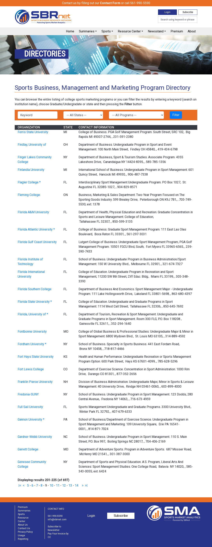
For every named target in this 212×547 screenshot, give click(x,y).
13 (70, 485)
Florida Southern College (34, 289)
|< (19, 485)
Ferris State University (33, 132)
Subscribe (188, 12)
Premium (177, 31)
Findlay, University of (32, 144)
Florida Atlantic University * (36, 229)
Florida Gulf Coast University (37, 242)
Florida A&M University (33, 212)
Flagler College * (29, 182)
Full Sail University (30, 407)
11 (57, 485)
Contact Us (24, 528)
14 (76, 485)
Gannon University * (31, 419)
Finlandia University (31, 170)
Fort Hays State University (36, 357)
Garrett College (28, 449)
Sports (106, 31)
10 (51, 485)
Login (167, 12)
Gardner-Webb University (35, 437)
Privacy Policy (25, 532)
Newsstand (156, 31)
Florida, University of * (33, 314)
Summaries (86, 31)
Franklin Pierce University (35, 382)
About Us (23, 524)
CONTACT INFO (56, 509)
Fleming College (29, 195)
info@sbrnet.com (57, 519)
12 (64, 485)
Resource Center (129, 31)
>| (86, 485)
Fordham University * (32, 344)
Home (70, 31)
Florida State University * (35, 302)
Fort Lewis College (31, 369)
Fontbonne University (32, 331)
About (192, 31)
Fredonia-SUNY (28, 394)
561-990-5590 (55, 516)
